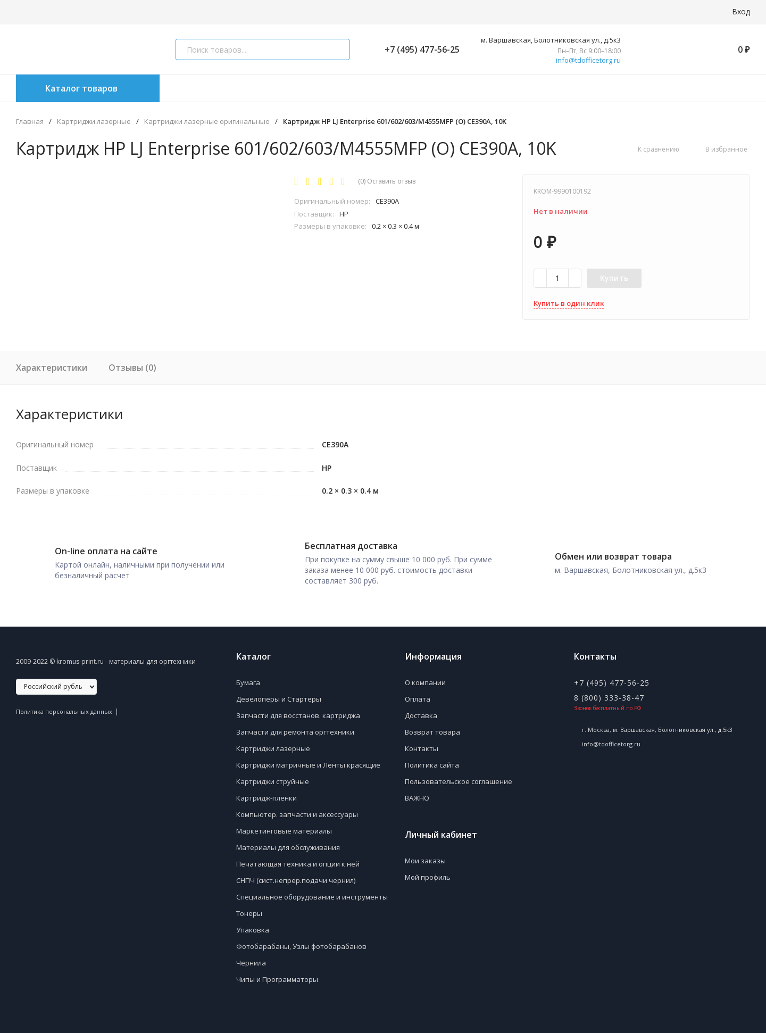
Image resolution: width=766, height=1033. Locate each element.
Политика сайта (432, 761)
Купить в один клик (569, 303)
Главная (30, 121)
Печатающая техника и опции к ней (298, 860)
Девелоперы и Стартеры (278, 695)
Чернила (251, 959)
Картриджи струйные (272, 777)
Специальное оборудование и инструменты (312, 893)
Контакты (421, 744)
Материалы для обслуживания (288, 843)
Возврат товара (432, 728)
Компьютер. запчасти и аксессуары (297, 810)
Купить (614, 278)
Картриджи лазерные (94, 121)
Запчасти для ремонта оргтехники (295, 728)
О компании (425, 679)
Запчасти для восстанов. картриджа (298, 712)
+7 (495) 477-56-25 (418, 49)
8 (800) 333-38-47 (609, 694)
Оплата (417, 695)
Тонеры (249, 909)
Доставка (421, 712)
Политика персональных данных (64, 708)
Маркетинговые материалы (284, 827)
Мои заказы (425, 857)
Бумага (248, 679)
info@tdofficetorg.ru (588, 60)
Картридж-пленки (266, 794)
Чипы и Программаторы (277, 975)
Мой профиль (428, 873)
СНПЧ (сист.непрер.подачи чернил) (295, 876)
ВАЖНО (417, 794)
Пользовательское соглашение (458, 777)
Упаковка (252, 926)
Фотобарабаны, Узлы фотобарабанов (301, 942)
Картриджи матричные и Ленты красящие (308, 761)
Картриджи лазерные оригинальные (207, 121)
